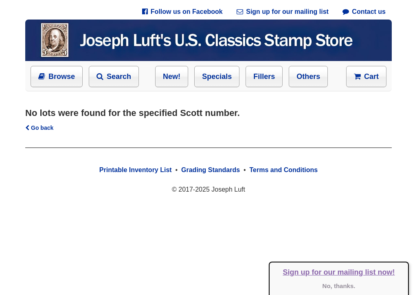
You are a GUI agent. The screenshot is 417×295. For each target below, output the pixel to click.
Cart (366, 76)
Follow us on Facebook (182, 11)
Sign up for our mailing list (283, 11)
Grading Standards (210, 169)
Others (308, 76)
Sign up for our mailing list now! (339, 272)
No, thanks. (339, 285)
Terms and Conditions (283, 169)
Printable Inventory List (135, 169)
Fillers (264, 76)
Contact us (364, 11)
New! (171, 76)
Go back (39, 128)
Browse (56, 76)
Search (114, 76)
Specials (217, 76)
